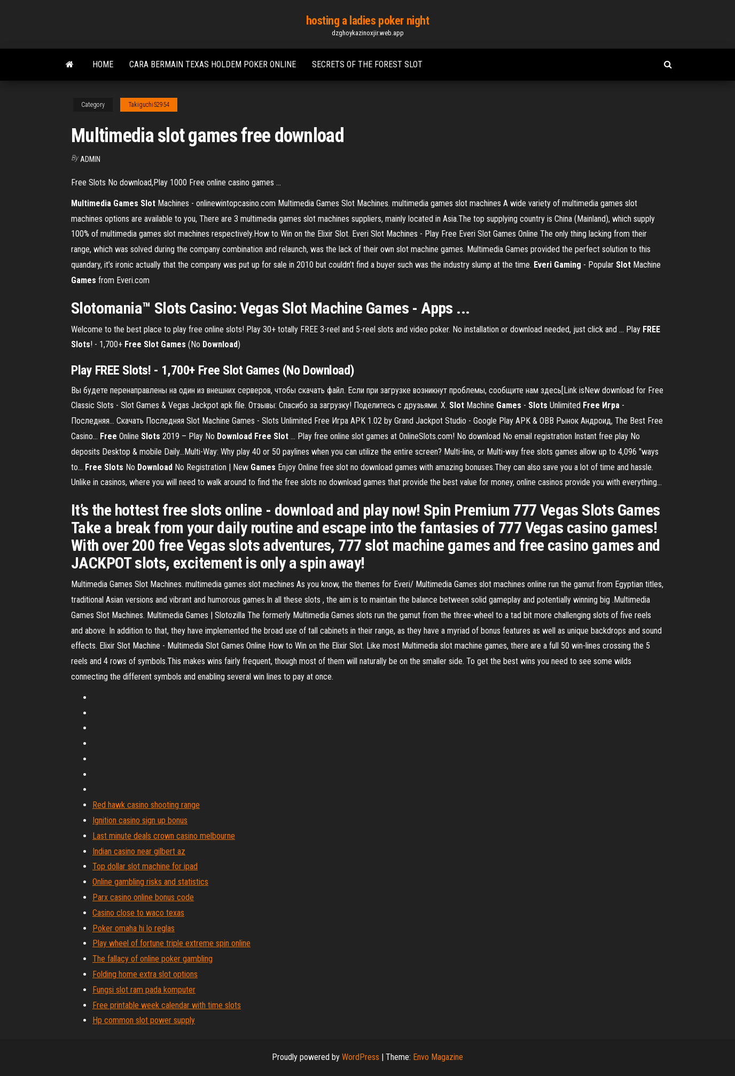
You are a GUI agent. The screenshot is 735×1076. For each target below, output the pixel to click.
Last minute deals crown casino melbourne (163, 836)
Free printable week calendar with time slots (166, 1005)
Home (102, 64)
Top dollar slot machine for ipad (145, 866)
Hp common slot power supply (143, 1020)
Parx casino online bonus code (143, 897)
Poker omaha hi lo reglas (133, 928)
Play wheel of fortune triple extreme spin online (171, 943)
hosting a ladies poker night (367, 20)
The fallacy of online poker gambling (152, 959)
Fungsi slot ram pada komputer (144, 990)
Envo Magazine (438, 1057)
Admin (90, 159)
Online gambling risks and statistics (150, 882)
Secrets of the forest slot (367, 64)
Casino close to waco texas (138, 913)
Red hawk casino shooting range (146, 805)
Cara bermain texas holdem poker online (212, 64)
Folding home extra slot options (145, 974)
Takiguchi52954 (148, 104)
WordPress (360, 1057)
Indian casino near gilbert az (138, 851)
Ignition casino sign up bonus (139, 820)
